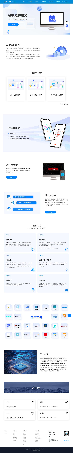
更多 (24, 444)
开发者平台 (51, 1)
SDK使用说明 (37, 437)
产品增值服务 (15, 438)
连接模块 (14, 433)
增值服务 (36, 440)
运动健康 (24, 433)
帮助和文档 (44, 1)
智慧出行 (24, 438)
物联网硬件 (37, 433)
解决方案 (36, 1)
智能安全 (24, 437)
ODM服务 (14, 440)
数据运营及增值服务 (26, 443)
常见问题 (36, 441)
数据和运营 (15, 437)
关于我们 (58, 1)
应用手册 (36, 434)
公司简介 (5, 433)
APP (13, 434)
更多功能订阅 (66, 440)
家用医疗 (24, 434)
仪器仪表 (24, 440)
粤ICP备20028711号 (36, 450)
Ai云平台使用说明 (38, 438)
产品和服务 (30, 1)
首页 (24, 1)
